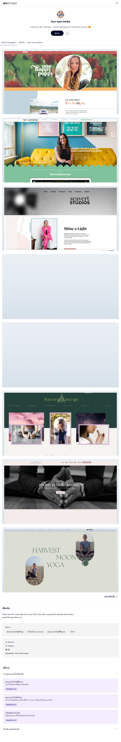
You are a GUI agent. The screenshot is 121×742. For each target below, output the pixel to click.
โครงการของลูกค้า (8, 42)
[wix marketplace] (10, 3)
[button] (60, 81)
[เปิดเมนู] (116, 3)
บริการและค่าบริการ (35, 42)
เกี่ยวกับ (21, 42)
